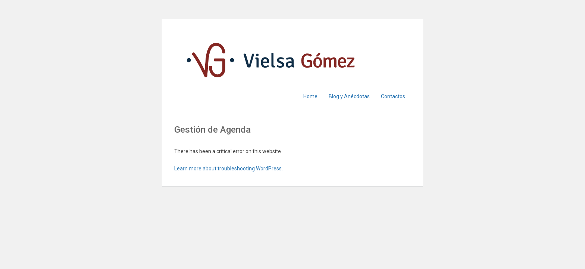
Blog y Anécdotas (349, 96)
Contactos (393, 96)
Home (310, 96)
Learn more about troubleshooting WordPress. (228, 168)
